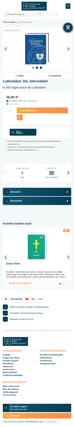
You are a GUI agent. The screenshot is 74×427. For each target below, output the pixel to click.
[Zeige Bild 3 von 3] (41, 68)
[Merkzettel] (47, 14)
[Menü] (67, 6)
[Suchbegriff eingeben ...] (19, 14)
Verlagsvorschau (48, 363)
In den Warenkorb (42, 110)
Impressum (8, 366)
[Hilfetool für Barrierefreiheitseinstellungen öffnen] (68, 27)
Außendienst (46, 358)
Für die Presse (9, 395)
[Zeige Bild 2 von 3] (37, 68)
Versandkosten (32, 101)
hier (37, 150)
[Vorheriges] (5, 49)
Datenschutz (8, 369)
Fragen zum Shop (11, 358)
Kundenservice (12, 351)
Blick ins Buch (12, 30)
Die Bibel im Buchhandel (51, 355)
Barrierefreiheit (10, 372)
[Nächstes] (68, 49)
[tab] (37, 192)
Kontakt (6, 355)
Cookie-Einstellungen (13, 375)
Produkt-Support (10, 361)
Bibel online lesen (11, 386)
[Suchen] (40, 14)
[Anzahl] (11, 110)
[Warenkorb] (56, 14)
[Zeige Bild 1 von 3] (33, 68)
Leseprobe (54, 75)
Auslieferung (46, 361)
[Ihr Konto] (52, 14)
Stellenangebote (10, 392)
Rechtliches (8, 363)
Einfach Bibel (13, 263)
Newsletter (11, 416)
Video (19, 75)
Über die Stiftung (11, 389)
